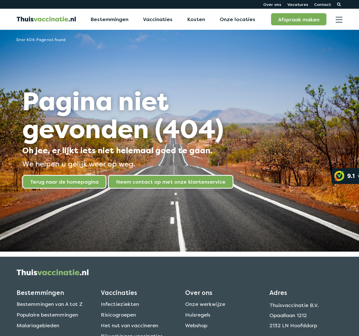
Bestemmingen (109, 19)
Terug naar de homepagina (64, 181)
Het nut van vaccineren (129, 331)
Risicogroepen (118, 320)
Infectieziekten (120, 310)
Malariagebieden (38, 331)
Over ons (272, 4)
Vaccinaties (157, 19)
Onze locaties (237, 19)
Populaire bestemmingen (47, 320)
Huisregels (197, 320)
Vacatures (297, 4)
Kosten (196, 19)
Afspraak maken (298, 19)
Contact (322, 4)
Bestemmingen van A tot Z (50, 310)
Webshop (196, 331)
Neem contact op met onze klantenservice (171, 181)
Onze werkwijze (205, 310)
